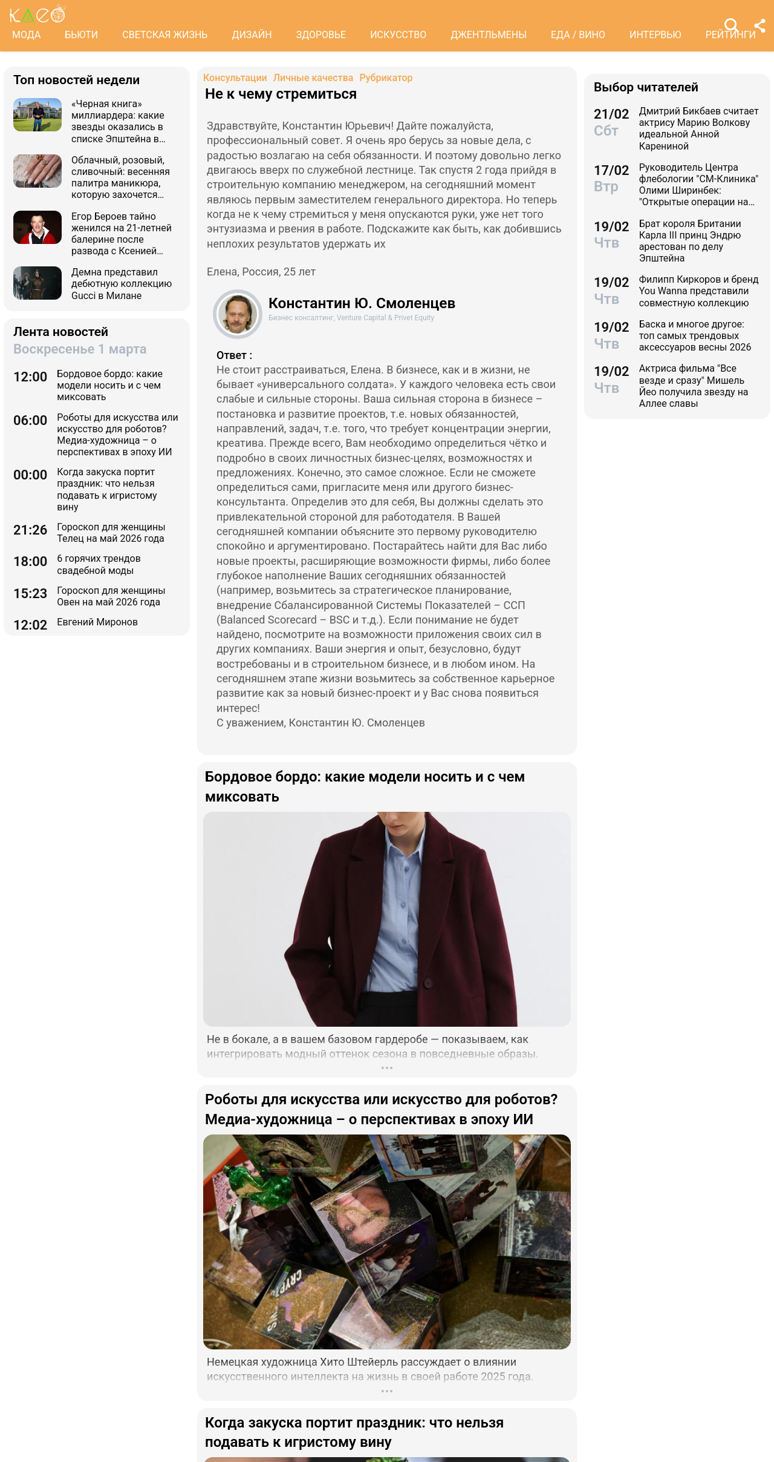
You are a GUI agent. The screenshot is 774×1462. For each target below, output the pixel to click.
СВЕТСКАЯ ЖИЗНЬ (164, 35)
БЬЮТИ (81, 35)
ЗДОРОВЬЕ (321, 35)
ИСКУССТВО (398, 35)
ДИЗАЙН (252, 35)
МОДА (26, 35)
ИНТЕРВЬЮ (655, 35)
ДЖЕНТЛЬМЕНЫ (488, 35)
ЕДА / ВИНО (578, 35)
